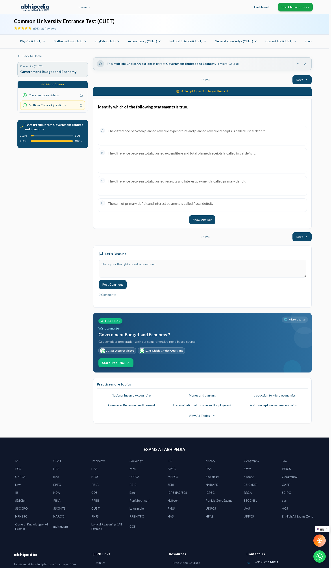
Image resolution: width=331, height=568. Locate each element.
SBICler (20, 500)
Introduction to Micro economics (273, 395)
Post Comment (112, 284)
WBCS (286, 469)
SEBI (171, 484)
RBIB (133, 484)
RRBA (248, 492)
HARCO (59, 516)
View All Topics (202, 415)
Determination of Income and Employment (202, 405)
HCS (56, 469)
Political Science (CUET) (188, 41)
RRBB (95, 500)
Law (284, 461)
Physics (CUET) (33, 41)
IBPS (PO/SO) (177, 492)
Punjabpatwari (139, 500)
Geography (251, 461)
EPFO (57, 484)
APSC (172, 469)
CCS (132, 526)
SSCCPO (21, 508)
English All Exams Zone (297, 516)
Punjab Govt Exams (219, 500)
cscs (132, 469)
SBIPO (286, 492)
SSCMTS (59, 508)
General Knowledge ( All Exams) (31, 526)
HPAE (210, 516)
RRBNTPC (136, 516)
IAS (17, 461)
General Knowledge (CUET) (236, 41)
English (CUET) (107, 41)
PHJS (171, 508)
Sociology (136, 461)
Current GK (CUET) (281, 41)
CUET (95, 508)
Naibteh (173, 500)
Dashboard (261, 7)
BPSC (95, 477)
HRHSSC (21, 516)
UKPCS (20, 477)
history (210, 461)
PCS (18, 469)
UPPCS (134, 477)
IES (170, 461)
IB (16, 492)
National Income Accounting (131, 395)
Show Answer (202, 220)
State (247, 469)
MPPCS (173, 477)
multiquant (60, 526)
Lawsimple (136, 508)
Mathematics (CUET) (70, 41)
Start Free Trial (116, 363)
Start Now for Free (295, 7)
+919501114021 (266, 562)
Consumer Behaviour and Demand (131, 405)
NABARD (212, 484)
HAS (94, 469)
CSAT (57, 461)
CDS (94, 492)
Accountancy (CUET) (144, 41)
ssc (284, 500)
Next (302, 80)
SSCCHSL (250, 500)
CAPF (286, 484)
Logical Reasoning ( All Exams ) (106, 526)
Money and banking (202, 395)
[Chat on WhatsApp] (319, 556)
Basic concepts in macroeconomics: (273, 405)
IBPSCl (210, 492)
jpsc (56, 477)
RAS (209, 469)
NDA (56, 492)
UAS (247, 508)
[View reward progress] (319, 540)
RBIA (95, 484)
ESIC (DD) (250, 484)
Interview (98, 461)
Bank (132, 492)
